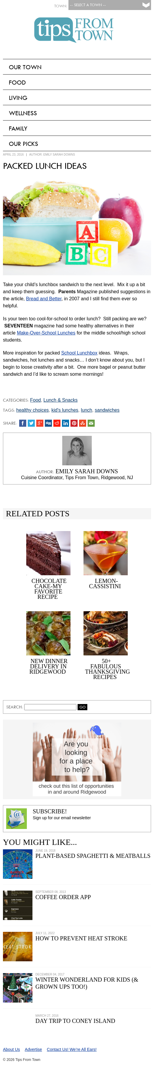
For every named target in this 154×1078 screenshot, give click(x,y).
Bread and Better (43, 298)
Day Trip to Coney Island (75, 1021)
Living (18, 97)
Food (17, 82)
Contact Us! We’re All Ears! (72, 1049)
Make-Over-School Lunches (46, 332)
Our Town (25, 67)
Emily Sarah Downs (59, 154)
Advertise (33, 1049)
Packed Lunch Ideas (45, 166)
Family (18, 128)
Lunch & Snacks (60, 400)
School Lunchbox (79, 352)
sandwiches (107, 410)
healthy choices (32, 410)
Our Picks (23, 143)
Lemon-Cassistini (105, 583)
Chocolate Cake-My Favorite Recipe (49, 589)
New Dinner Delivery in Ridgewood (49, 666)
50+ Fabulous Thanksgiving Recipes (107, 669)
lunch (86, 410)
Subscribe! (50, 811)
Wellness (23, 113)
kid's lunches (64, 410)
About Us (11, 1049)
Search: (15, 707)
